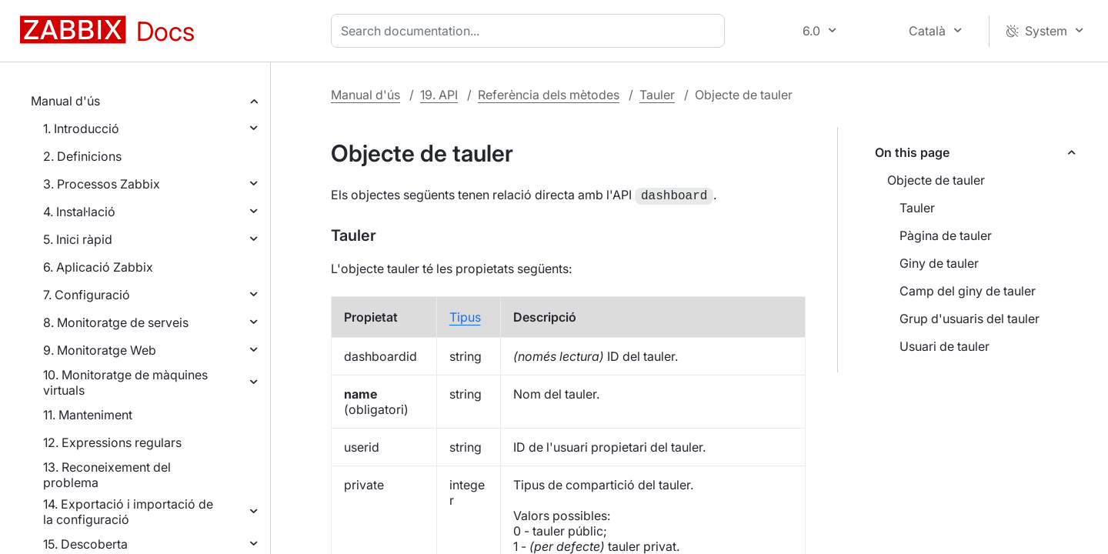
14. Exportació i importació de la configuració (128, 511)
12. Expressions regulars (112, 442)
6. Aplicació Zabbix (98, 267)
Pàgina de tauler (945, 235)
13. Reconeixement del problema (107, 474)
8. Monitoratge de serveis (116, 322)
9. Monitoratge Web (99, 350)
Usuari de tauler (944, 346)
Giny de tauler (939, 263)
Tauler (657, 94)
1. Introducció (81, 128)
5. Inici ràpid (77, 239)
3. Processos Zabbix (101, 184)
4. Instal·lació (79, 211)
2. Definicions (82, 156)
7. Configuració (86, 294)
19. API (439, 94)
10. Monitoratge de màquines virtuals (125, 382)
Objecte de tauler (936, 180)
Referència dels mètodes (548, 94)
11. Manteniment (87, 414)
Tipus (465, 315)
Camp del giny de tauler (967, 291)
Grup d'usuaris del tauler (969, 318)
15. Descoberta (85, 544)
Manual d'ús (65, 100)
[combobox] (531, 30)
